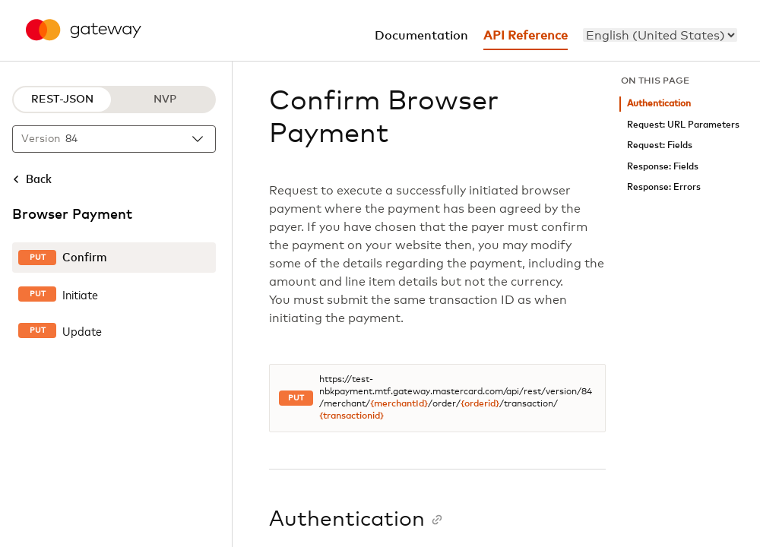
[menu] (660, 35)
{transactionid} (351, 416)
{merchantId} (399, 404)
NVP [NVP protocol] (165, 99)
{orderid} (480, 404)
